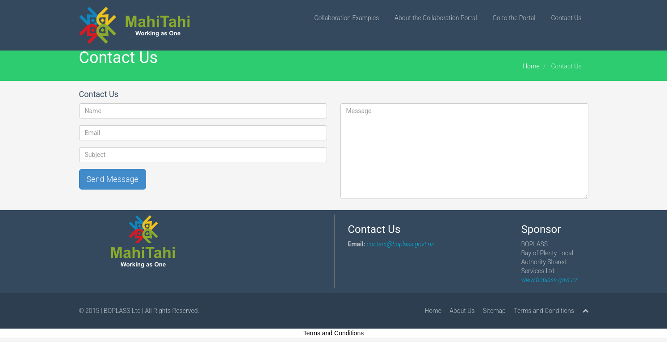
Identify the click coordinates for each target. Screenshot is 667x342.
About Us (461, 310)
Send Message (112, 179)
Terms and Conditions (544, 310)
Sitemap (494, 310)
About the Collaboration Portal (435, 17)
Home (531, 66)
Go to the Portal (514, 17)
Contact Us (566, 17)
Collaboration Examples (347, 17)
